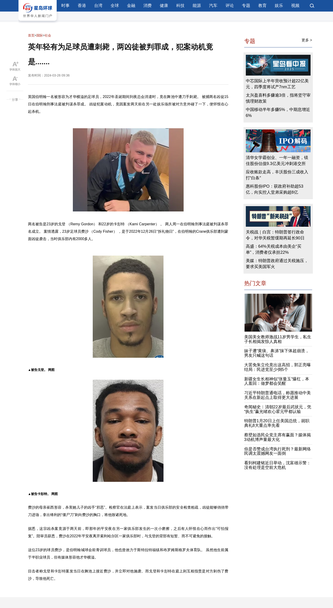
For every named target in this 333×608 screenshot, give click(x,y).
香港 (82, 5)
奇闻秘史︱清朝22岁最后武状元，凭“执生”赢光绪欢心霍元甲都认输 (277, 409)
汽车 (213, 5)
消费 (147, 5)
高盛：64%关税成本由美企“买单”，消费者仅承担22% (273, 249)
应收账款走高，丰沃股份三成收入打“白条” (277, 175)
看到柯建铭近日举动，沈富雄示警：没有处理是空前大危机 (277, 465)
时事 (65, 5)
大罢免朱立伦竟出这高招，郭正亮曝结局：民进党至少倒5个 (277, 367)
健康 (164, 5)
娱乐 (279, 5)
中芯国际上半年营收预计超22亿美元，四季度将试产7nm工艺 (277, 84)
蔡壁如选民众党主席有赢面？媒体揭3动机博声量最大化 (277, 437)
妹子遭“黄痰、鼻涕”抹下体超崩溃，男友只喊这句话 (276, 353)
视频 (295, 5)
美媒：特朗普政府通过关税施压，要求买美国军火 (277, 263)
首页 (31, 35)
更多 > (307, 40)
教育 (262, 5)
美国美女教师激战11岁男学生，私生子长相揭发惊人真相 (277, 339)
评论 (229, 5)
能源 (197, 5)
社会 (48, 35)
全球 (115, 5)
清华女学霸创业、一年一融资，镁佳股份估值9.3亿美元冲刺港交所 (277, 160)
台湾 (98, 5)
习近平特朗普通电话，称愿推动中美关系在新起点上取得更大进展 (277, 395)
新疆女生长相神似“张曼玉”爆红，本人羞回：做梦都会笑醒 (276, 381)
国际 (39, 35)
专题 (246, 5)
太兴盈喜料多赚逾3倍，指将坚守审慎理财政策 (278, 98)
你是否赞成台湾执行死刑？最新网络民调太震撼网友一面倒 (277, 451)
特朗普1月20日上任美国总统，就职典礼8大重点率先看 (276, 423)
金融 (131, 5)
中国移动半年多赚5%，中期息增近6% (278, 112)
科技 (180, 5)
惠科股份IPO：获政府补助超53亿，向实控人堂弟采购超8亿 (274, 189)
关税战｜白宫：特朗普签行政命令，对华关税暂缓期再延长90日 (275, 235)
